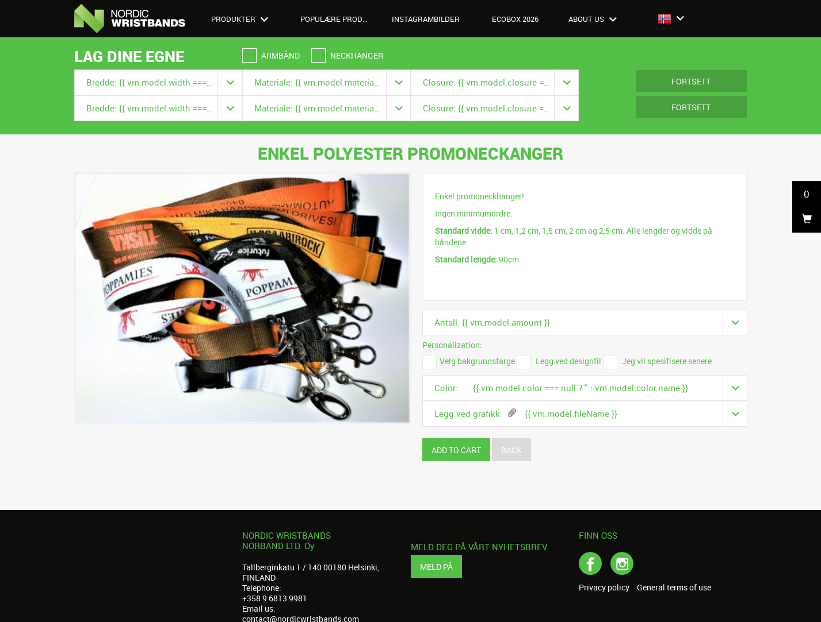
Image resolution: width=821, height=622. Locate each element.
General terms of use (674, 588)
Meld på (436, 566)
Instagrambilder (426, 19)
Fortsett (691, 81)
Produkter (239, 19)
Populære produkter (340, 19)
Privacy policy (604, 588)
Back (511, 450)
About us (592, 19)
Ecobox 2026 (515, 19)
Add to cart (456, 450)
